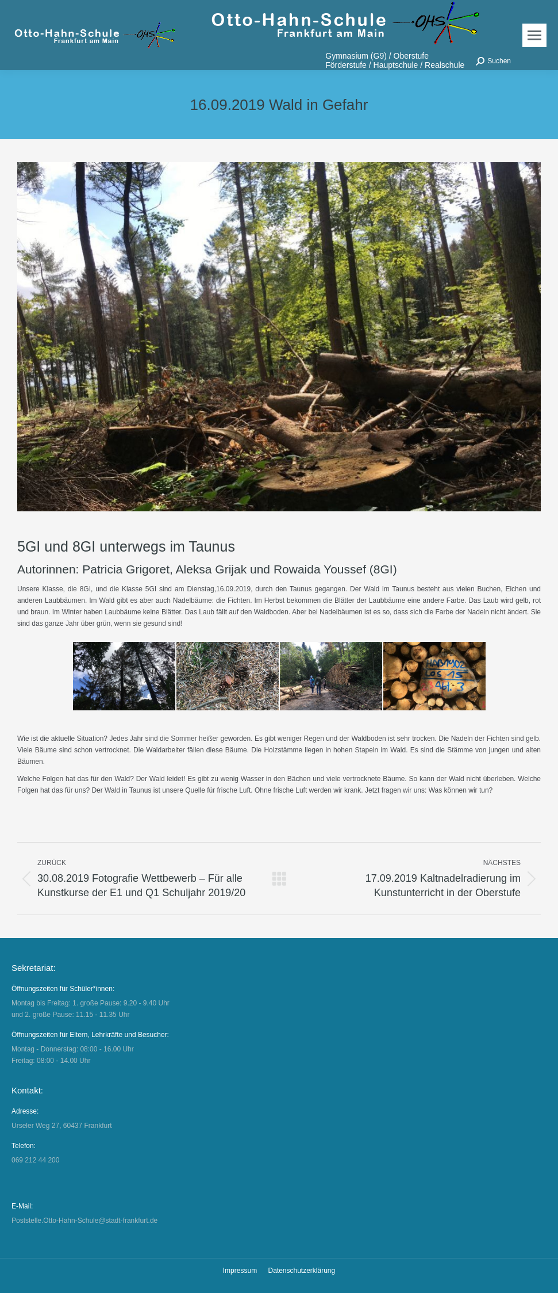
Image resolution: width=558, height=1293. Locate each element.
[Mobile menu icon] (534, 35)
